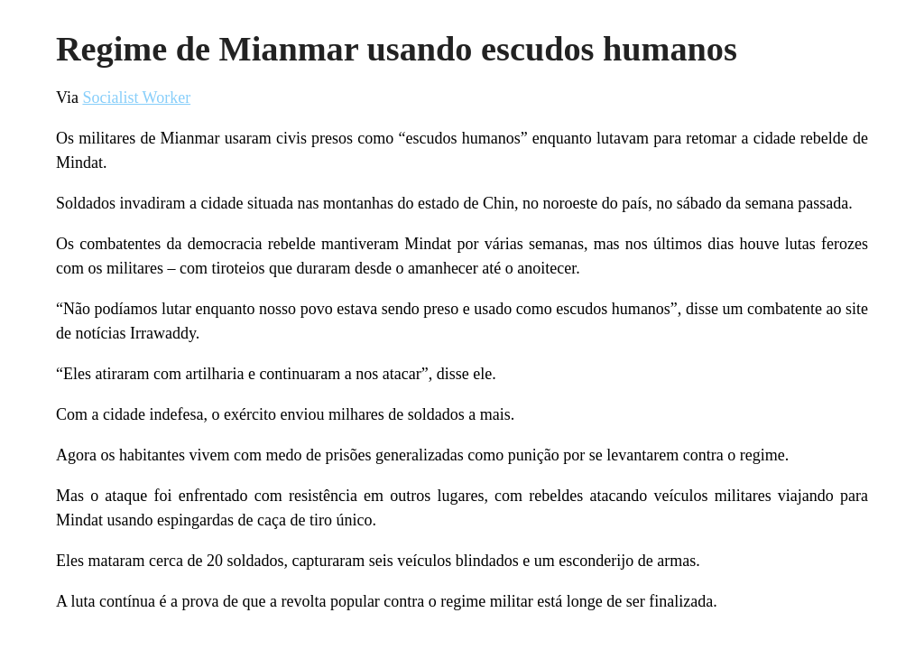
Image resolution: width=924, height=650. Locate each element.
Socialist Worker (136, 97)
